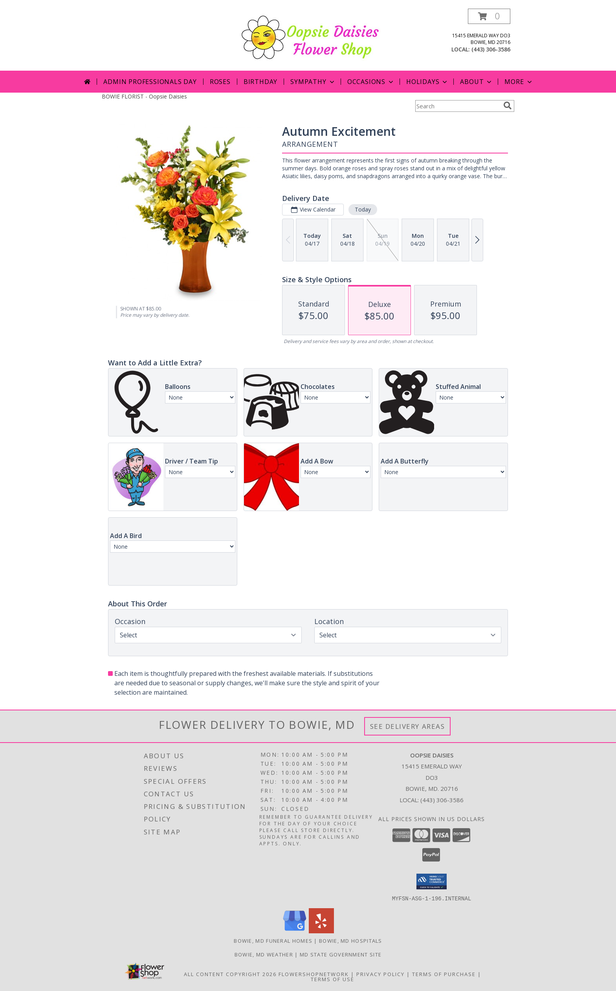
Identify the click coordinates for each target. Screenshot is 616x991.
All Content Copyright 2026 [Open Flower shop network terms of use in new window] (230, 973)
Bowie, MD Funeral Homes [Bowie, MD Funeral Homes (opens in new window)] (273, 940)
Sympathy (313, 81)
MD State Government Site (340, 954)
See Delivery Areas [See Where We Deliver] (407, 726)
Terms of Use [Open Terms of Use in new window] (332, 978)
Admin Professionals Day (149, 81)
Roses (220, 81)
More (518, 81)
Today (363, 209)
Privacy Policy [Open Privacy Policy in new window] (380, 973)
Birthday (260, 81)
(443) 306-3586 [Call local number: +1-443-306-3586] (490, 49)
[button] (489, 16)
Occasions (371, 81)
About (476, 81)
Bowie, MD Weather (264, 954)
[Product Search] (458, 105)
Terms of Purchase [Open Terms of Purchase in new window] (444, 973)
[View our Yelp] (321, 930)
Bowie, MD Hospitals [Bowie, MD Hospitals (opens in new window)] (350, 940)
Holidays (427, 81)
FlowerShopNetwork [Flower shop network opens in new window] (314, 973)
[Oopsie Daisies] (311, 36)
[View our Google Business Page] (294, 930)
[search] (507, 105)
